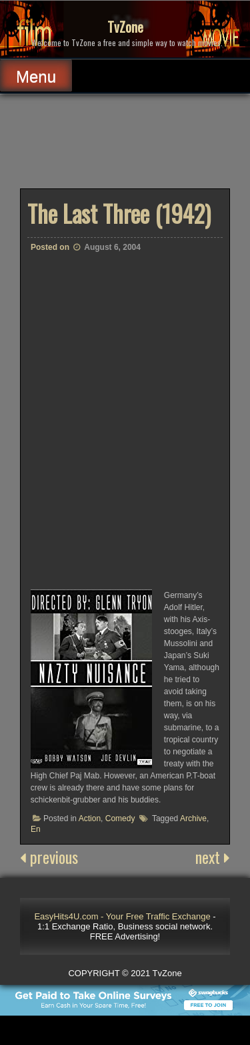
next (212, 857)
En (36, 829)
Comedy (120, 818)
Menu (36, 76)
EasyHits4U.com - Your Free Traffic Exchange (122, 916)
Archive (193, 818)
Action (90, 818)
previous (49, 857)
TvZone (125, 27)
